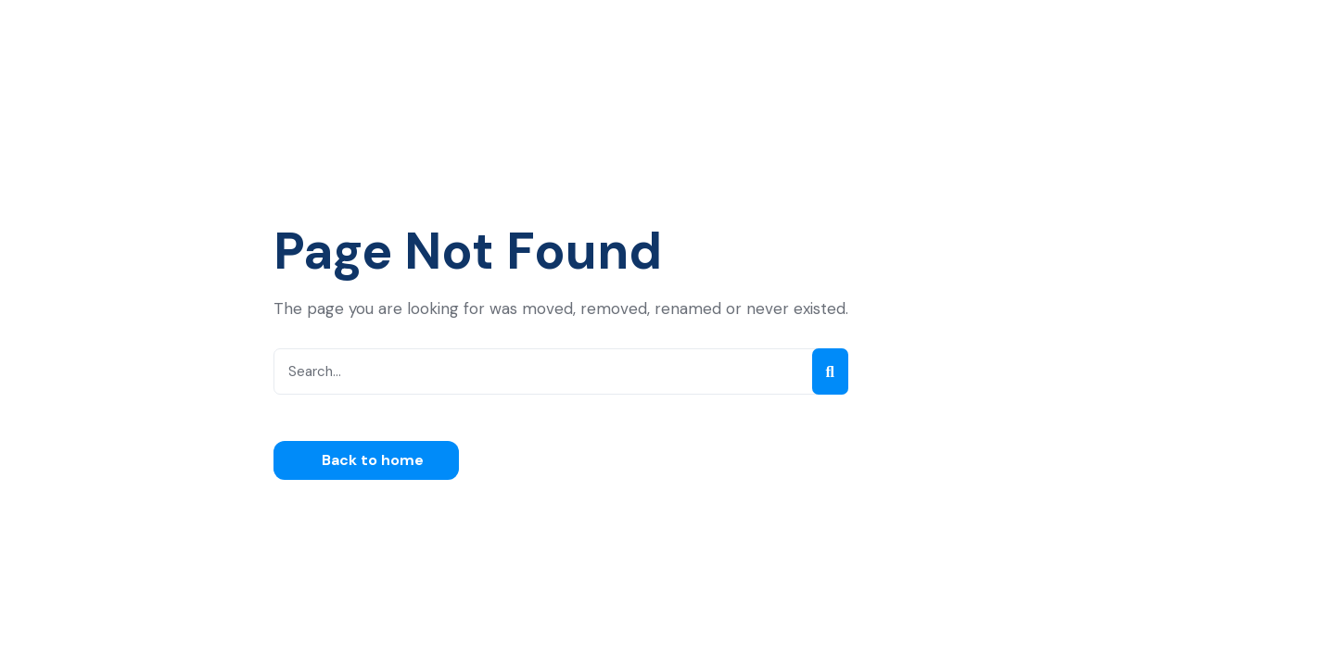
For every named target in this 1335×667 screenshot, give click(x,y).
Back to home (371, 460)
